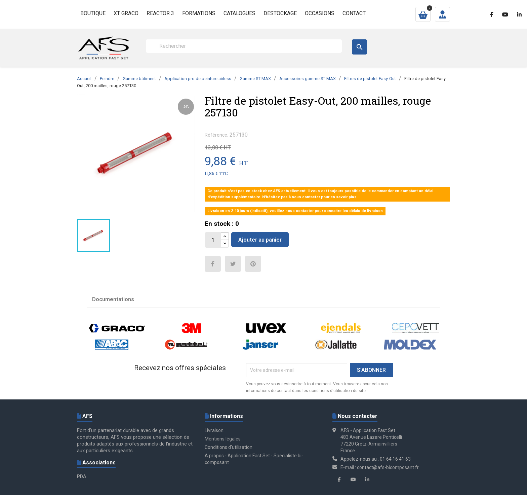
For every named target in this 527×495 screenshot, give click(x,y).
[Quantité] (213, 240)
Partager (213, 264)
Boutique (93, 13)
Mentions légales (223, 438)
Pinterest (253, 264)
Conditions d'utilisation (228, 447)
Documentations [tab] (113, 299)
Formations (198, 13)
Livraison (214, 430)
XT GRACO (126, 13)
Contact (354, 13)
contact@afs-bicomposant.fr (388, 467)
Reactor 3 (160, 13)
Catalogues (239, 13)
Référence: (216, 135)
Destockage (280, 13)
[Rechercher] (244, 46)
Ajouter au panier (260, 240)
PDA (81, 476)
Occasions (319, 13)
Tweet (233, 264)
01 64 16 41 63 (395, 459)
